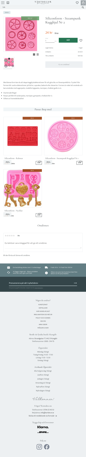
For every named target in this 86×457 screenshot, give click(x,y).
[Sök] (83, 7)
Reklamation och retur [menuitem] (43, 314)
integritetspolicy (39, 288)
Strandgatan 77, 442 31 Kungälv (45, 338)
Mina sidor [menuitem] (8, 2)
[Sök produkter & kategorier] (41, 7)
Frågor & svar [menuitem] (43, 327)
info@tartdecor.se (47, 412)
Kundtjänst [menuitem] (43, 304)
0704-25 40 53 (48, 409)
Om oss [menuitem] (43, 321)
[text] (49, 32)
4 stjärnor (12, 236)
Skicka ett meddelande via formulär (43, 415)
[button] (2, 3)
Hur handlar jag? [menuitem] (43, 311)
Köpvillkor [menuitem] (43, 308)
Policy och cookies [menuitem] (43, 317)
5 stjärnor (14, 236)
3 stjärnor (10, 236)
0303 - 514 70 (49, 341)
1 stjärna (6, 236)
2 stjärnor (8, 236)
